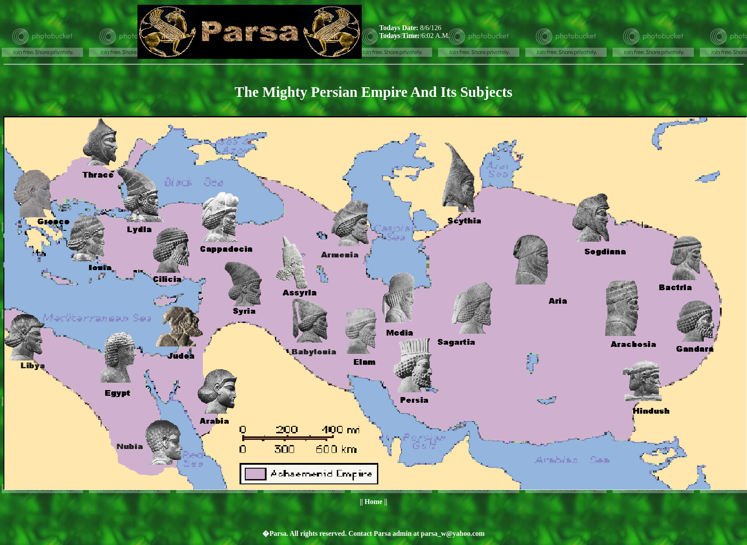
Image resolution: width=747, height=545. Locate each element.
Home (374, 501)
